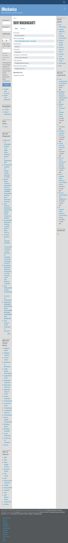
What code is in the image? (6, 45)
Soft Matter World (6, 497)
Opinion (5, 530)
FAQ (60, 66)
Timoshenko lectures (7, 411)
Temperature (7, 408)
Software (5, 532)
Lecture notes (61, 60)
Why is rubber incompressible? (7, 419)
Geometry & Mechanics (7, 364)
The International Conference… (63, 81)
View (16, 28)
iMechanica (9, 9)
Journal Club (61, 55)
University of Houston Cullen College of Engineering (26, 514)
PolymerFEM (7, 488)
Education (6, 526)
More (9, 334)
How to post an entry (61, 49)
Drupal (17, 512)
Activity (23, 28)
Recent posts (7, 518)
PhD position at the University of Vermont (7, 326)
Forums (6, 109)
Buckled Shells (6, 470)
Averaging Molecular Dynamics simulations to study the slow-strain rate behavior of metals (7, 274)
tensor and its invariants (7, 440)
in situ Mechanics (7, 434)
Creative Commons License (54, 510)
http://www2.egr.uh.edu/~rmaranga (25, 41)
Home (15, 18)
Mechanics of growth (7, 381)
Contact (5, 522)
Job (4, 538)
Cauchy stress (6, 359)
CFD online (6, 475)
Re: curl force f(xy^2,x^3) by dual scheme (62, 162)
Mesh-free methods (7, 386)
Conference (6, 536)
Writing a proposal (7, 430)
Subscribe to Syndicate (58, 234)
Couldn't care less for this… (62, 133)
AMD (5, 460)
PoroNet (6, 490)
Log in (6, 127)
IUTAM (6, 485)
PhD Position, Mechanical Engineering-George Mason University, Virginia (8, 211)
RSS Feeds (62, 63)
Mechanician (6, 528)
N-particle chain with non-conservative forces (63, 212)
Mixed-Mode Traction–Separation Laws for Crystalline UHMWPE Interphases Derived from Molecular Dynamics (8, 190)
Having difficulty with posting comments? (62, 33)
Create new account (6, 91)
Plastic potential (7, 397)
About (4, 520)
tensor (6, 445)
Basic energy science (6, 464)
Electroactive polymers (7, 482)
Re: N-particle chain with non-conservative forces (63, 179)
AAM (5, 457)
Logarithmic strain (7, 377)
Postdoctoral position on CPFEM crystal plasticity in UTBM (8, 171)
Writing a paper (7, 425)
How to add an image (61, 43)
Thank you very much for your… (62, 147)
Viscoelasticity (7, 415)
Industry (5, 534)
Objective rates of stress (7, 392)
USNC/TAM (7, 502)
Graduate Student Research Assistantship (63, 95)
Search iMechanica (7, 113)
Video (4, 540)
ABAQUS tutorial (6, 354)
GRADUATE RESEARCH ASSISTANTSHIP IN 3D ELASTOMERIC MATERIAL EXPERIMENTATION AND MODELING (10, 310)
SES (5, 493)
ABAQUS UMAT (6, 349)
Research (5, 524)
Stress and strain (7, 404)
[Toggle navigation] (64, 8)
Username (5, 20)
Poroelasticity (7, 401)
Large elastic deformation (7, 371)
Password (5, 27)
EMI (5, 478)
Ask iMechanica (62, 26)
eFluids (6, 504)
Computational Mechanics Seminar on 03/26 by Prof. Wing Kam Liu (8, 226)
